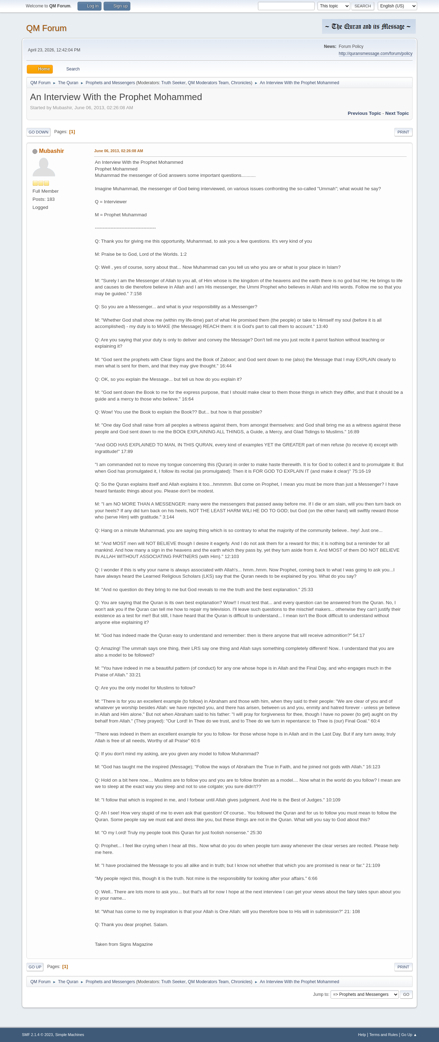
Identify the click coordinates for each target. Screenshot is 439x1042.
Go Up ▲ (409, 1034)
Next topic (397, 113)
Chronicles (241, 82)
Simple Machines (69, 1034)
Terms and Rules (383, 1034)
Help (362, 1034)
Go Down (38, 132)
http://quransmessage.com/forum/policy (376, 53)
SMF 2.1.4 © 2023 (37, 1034)
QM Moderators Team (208, 82)
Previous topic (364, 113)
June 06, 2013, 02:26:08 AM (118, 151)
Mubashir (51, 151)
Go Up (35, 967)
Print (403, 132)
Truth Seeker (173, 82)
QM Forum (46, 28)
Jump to (320, 994)
